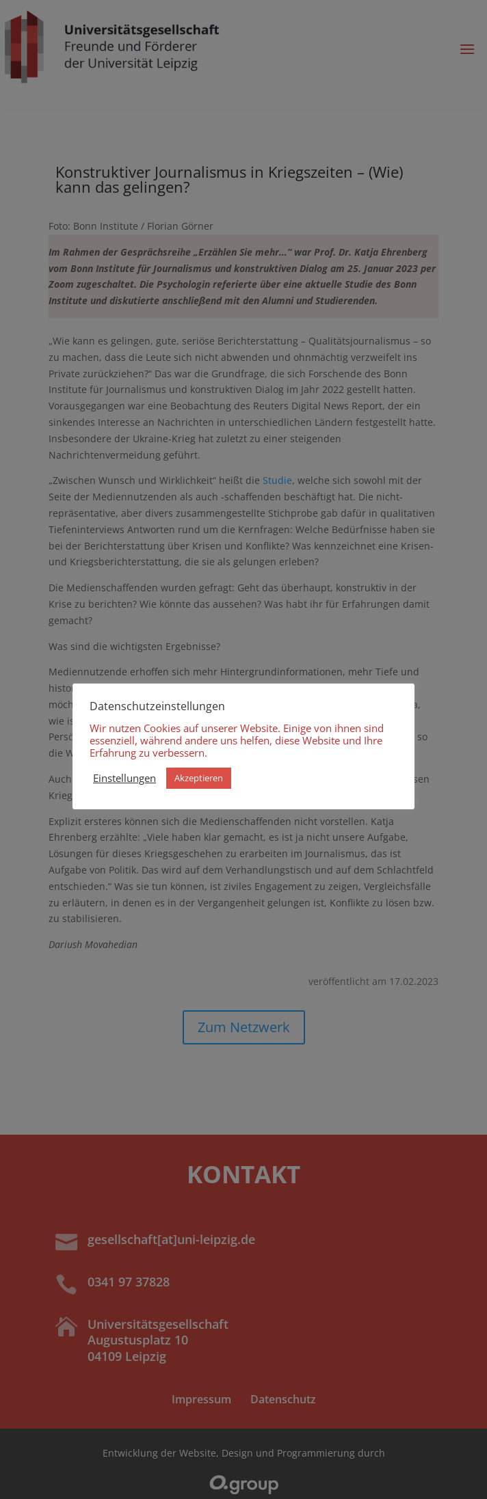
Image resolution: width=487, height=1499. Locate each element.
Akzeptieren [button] (198, 778)
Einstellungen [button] (124, 778)
